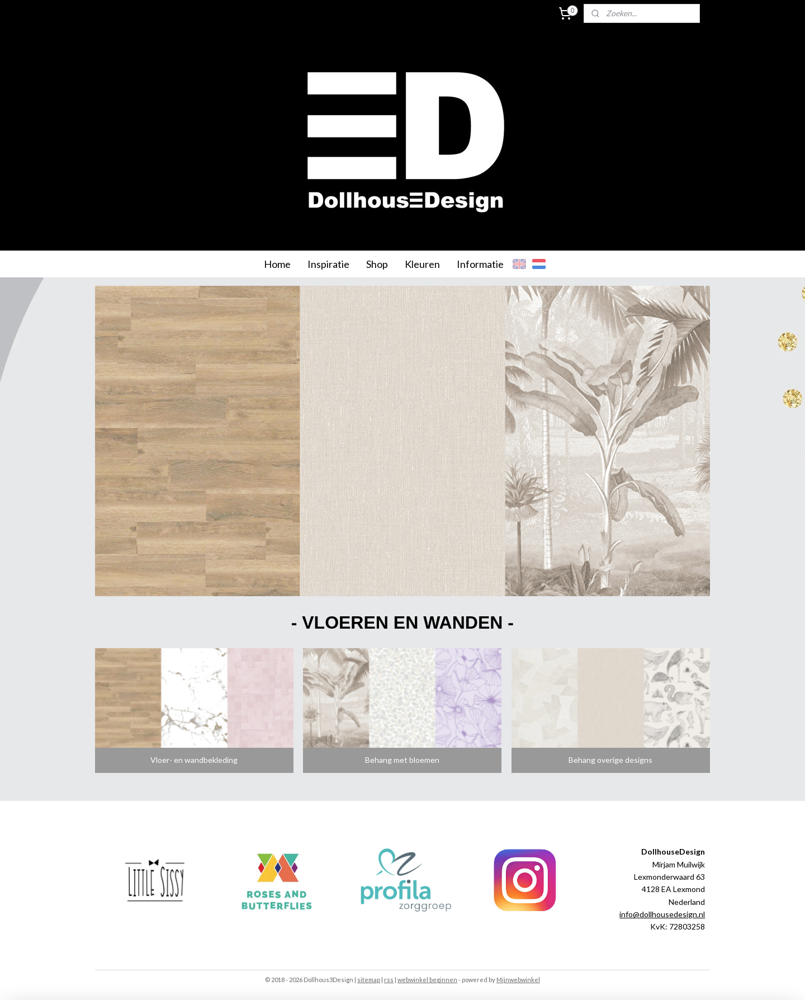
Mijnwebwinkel (518, 979)
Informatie (480, 264)
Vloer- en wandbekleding (194, 760)
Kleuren (422, 264)
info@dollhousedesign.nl (662, 914)
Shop (377, 264)
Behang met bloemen (402, 760)
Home (277, 264)
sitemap (368, 979)
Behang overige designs (611, 760)
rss (389, 979)
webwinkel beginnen (427, 979)
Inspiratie (328, 264)
